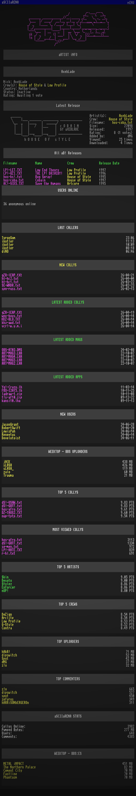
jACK (6, 462)
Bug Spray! (43, 177)
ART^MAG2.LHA (12, 363)
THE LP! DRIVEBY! (48, 173)
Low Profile (57, 85)
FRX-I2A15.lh (12, 390)
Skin (5, 577)
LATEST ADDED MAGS (68, 339)
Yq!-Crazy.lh (12, 387)
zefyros (8, 699)
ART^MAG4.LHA (12, 356)
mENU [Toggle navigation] (131, 2)
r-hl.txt (8, 553)
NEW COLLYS (68, 265)
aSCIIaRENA (10, 2)
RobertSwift (11, 428)
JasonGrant (10, 424)
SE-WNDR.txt (11, 285)
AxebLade (126, 115)
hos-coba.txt (122, 122)
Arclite (8, 618)
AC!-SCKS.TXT (13, 183)
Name (38, 163)
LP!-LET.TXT (12, 170)
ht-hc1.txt (10, 282)
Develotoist (11, 438)
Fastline (10, 774)
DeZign (7, 614)
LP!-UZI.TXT (12, 173)
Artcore (73, 183)
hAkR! (6, 652)
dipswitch (9, 655)
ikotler (8, 241)
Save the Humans (48, 183)
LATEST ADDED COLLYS (68, 302)
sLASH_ (8, 468)
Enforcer (8, 587)
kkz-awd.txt (11, 322)
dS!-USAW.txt (12, 502)
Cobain (40, 180)
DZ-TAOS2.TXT (12, 512)
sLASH (7, 465)
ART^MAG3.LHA (12, 353)
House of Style (30, 85)
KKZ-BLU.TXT (11, 319)
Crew (70, 163)
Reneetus (8, 434)
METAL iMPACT (13, 763)
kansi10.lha (11, 400)
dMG (4, 662)
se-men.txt (10, 546)
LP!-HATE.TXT (12, 550)
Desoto (7, 580)
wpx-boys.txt (12, 316)
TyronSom (8, 238)
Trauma (8, 475)
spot (5, 696)
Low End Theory (47, 170)
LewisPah (8, 431)
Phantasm (10, 777)
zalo (6, 472)
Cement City (12, 770)
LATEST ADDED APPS (68, 377)
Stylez (7, 584)
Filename (10, 163)
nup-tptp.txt (12, 516)
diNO (5, 251)
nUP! (5, 590)
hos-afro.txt (12, 509)
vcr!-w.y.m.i (12, 326)
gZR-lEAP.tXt (12, 275)
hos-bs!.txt (12, 177)
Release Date (109, 163)
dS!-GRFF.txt (12, 506)
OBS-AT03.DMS (12, 350)
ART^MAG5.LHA (12, 360)
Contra (7, 628)
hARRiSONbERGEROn (15, 702)
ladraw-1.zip (12, 394)
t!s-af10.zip (12, 397)
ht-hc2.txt (10, 278)
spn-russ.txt (12, 288)
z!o (4, 665)
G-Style (8, 624)
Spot (5, 658)
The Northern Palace (19, 767)
